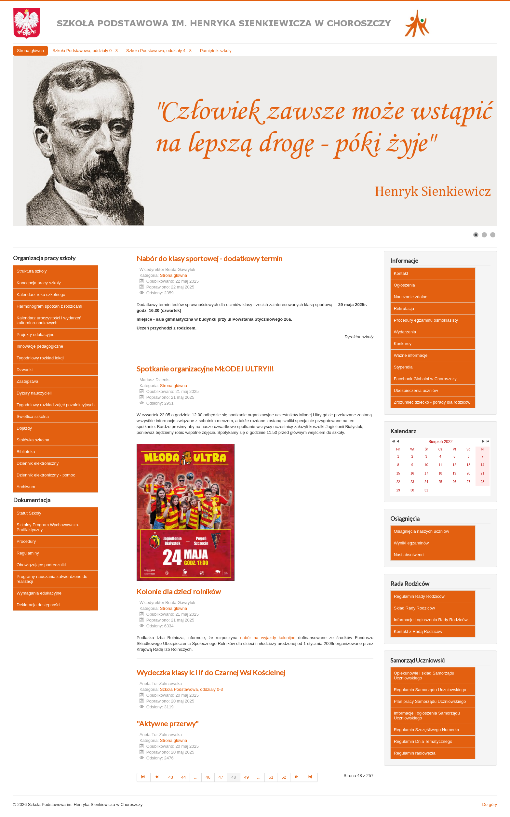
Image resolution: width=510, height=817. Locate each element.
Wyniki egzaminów (411, 543)
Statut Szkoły (29, 513)
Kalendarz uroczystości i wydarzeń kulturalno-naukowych (49, 320)
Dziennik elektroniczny (38, 463)
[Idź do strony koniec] (311, 777)
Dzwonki (25, 369)
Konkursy (402, 343)
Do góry (489, 804)
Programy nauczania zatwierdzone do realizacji (52, 579)
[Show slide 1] (475, 234)
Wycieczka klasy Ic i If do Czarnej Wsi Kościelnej (211, 672)
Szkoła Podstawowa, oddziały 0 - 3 (85, 50)
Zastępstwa (27, 381)
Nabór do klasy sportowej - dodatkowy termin (209, 258)
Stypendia (403, 367)
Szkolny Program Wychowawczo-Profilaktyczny (48, 527)
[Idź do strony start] (144, 777)
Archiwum (26, 486)
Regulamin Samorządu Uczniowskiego (430, 689)
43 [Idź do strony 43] (170, 777)
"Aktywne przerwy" (168, 723)
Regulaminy (28, 553)
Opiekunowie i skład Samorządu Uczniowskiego (424, 675)
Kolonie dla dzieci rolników (179, 591)
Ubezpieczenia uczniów (416, 390)
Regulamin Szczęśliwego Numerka (426, 729)
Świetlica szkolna (33, 416)
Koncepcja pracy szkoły (39, 282)
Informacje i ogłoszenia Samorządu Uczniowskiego (427, 715)
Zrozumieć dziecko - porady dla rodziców (432, 402)
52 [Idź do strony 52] (283, 777)
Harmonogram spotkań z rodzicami (49, 306)
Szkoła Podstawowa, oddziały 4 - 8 (159, 50)
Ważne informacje (411, 355)
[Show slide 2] (484, 234)
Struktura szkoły (32, 271)
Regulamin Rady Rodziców (419, 596)
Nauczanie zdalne (410, 296)
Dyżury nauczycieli (34, 393)
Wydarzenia (405, 331)
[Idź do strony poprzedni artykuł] (157, 777)
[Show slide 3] (492, 234)
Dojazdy (24, 428)
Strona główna (30, 50)
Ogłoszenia (404, 285)
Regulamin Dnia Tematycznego (423, 741)
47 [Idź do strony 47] (221, 777)
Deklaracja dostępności (38, 604)
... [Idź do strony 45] (195, 777)
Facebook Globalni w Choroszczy (425, 378)
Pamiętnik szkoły (216, 50)
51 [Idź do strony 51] (271, 777)
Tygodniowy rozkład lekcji (40, 357)
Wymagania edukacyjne (39, 593)
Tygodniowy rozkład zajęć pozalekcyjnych (56, 404)
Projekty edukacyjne (35, 334)
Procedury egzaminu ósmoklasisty (426, 320)
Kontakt (401, 273)
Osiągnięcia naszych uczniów (421, 531)
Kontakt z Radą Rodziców (418, 631)
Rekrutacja (404, 308)
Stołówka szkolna (33, 439)
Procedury (26, 541)
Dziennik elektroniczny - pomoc (46, 475)
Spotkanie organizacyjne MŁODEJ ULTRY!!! (205, 368)
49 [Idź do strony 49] (246, 777)
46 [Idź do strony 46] (208, 777)
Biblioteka (26, 451)
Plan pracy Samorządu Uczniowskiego (430, 701)
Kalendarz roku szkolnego (41, 294)
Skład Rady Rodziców (414, 608)
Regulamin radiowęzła (415, 753)
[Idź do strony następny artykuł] (297, 777)
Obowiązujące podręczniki (41, 564)
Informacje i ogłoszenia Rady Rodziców (431, 619)
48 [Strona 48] (233, 777)
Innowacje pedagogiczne (40, 346)
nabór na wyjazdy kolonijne (266, 637)
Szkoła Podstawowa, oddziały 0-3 (191, 689)
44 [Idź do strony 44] (183, 777)
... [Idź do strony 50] (259, 777)
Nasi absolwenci (409, 554)
